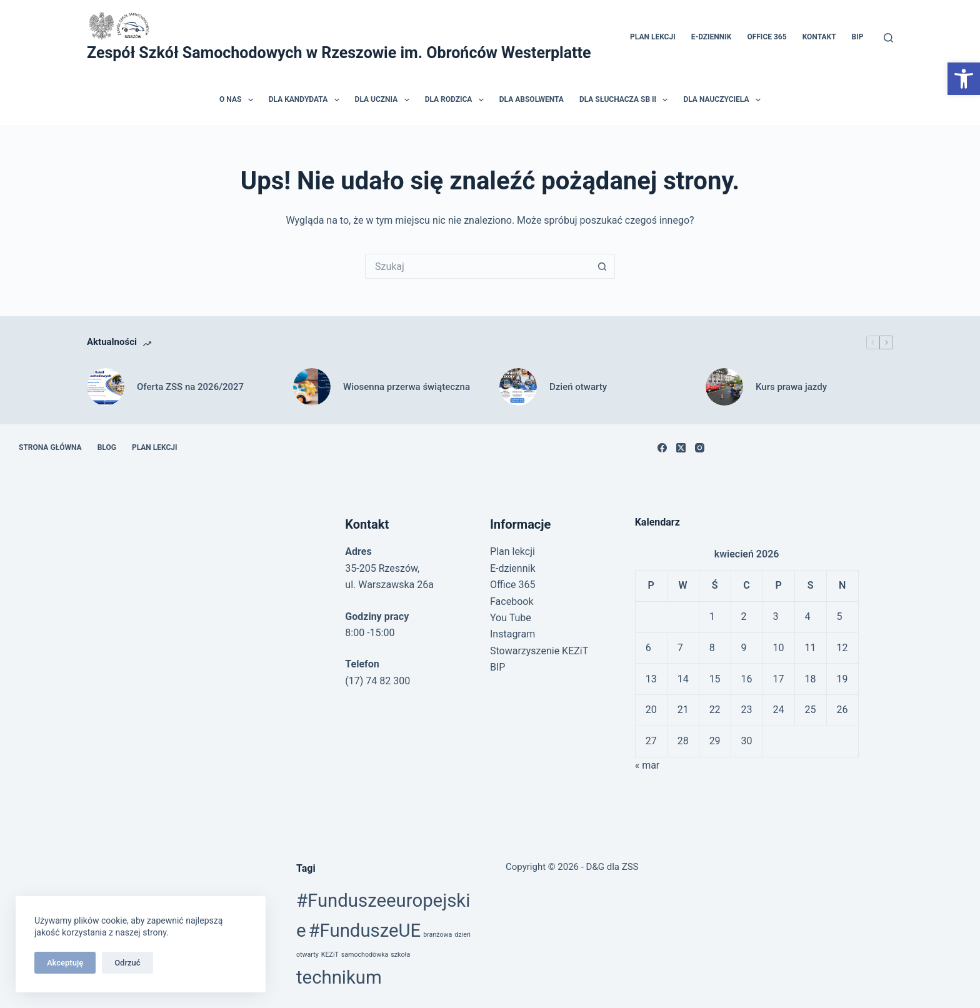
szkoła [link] (400, 955)
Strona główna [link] (50, 447)
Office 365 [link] (766, 36)
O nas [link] (238, 99)
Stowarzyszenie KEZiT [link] (539, 651)
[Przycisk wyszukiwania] (602, 266)
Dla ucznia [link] (384, 99)
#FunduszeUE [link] (365, 930)
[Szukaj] (888, 37)
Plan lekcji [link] (653, 36)
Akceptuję (65, 962)
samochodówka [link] (365, 955)
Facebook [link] (511, 601)
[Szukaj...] (477, 266)
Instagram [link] (512, 634)
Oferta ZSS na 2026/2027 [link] (190, 386)
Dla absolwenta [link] (531, 99)
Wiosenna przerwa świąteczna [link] (406, 386)
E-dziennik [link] (711, 36)
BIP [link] (858, 36)
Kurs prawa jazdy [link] (791, 386)
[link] (964, 78)
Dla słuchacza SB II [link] (626, 99)
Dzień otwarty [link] (578, 386)
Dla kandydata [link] (306, 99)
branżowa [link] (437, 935)
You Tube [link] (510, 618)
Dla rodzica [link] (457, 99)
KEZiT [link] (330, 955)
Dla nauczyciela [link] (724, 99)
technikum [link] (339, 977)
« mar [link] (647, 765)
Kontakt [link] (819, 36)
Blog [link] (107, 447)
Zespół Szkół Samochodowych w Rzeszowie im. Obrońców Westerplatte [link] (339, 53)
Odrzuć (127, 962)
